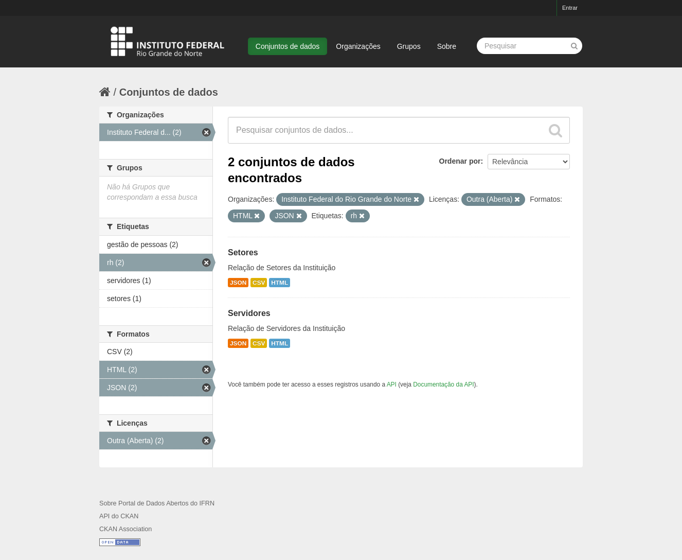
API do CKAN (118, 516)
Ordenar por (460, 161)
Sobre (446, 46)
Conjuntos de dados (288, 46)
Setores (243, 252)
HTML (279, 282)
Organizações (358, 46)
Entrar (570, 8)
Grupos (409, 46)
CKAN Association (125, 529)
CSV (259, 282)
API (392, 384)
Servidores (249, 313)
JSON (238, 282)
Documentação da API (443, 384)
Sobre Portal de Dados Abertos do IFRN (156, 503)
